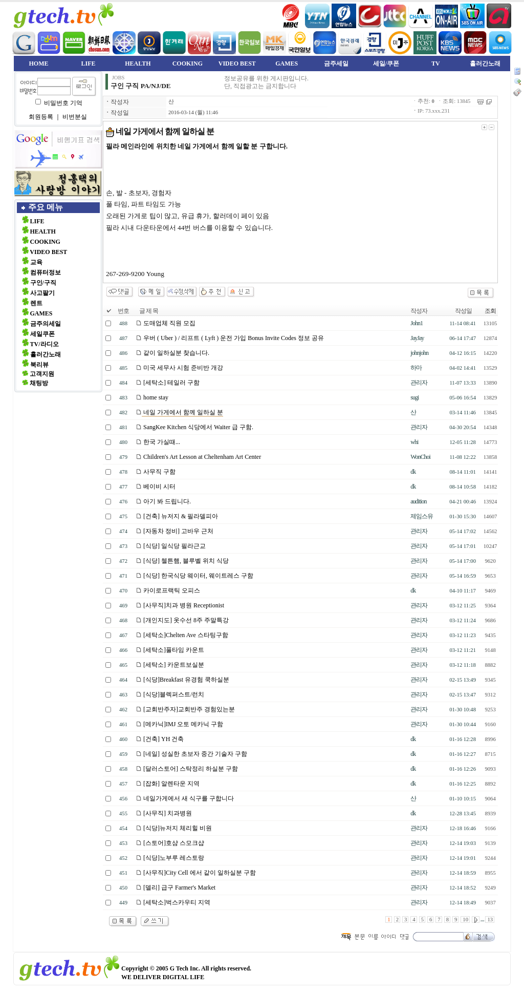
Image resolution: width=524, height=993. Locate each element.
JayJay (417, 338)
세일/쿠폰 (386, 63)
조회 (490, 310)
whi (414, 442)
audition (418, 501)
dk (413, 471)
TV (435, 63)
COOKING (187, 63)
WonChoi (420, 456)
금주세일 (336, 63)
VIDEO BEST (237, 63)
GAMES (286, 63)
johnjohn (419, 352)
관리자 (418, 382)
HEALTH (137, 63)
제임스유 (421, 516)
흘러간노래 (485, 63)
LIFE (88, 63)
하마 (416, 367)
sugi (414, 397)
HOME (39, 63)
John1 (416, 323)
